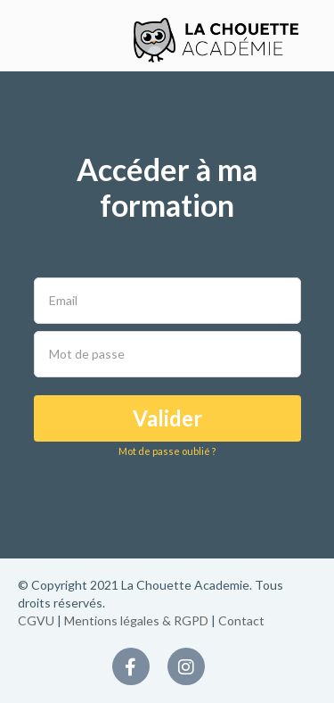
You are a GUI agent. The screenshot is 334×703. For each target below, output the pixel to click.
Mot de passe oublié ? (167, 451)
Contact (241, 620)
